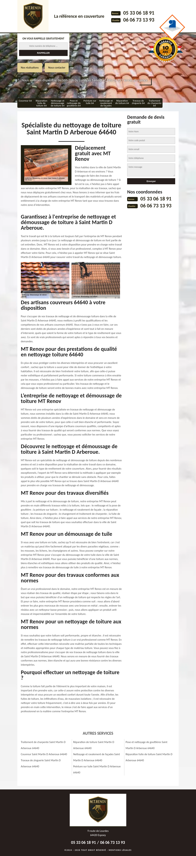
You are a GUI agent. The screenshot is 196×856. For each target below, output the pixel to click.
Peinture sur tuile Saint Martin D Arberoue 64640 (97, 769)
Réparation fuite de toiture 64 (41, 103)
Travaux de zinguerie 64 (138, 102)
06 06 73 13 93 (138, 20)
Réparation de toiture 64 (122, 102)
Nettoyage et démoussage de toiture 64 (58, 103)
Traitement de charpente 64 (154, 103)
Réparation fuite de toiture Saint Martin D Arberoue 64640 (149, 757)
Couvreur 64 (25, 100)
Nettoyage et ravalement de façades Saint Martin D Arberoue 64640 (96, 757)
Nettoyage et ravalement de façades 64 (106, 103)
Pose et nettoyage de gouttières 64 (74, 103)
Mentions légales (120, 850)
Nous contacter (56, 67)
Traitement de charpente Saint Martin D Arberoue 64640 (43, 745)
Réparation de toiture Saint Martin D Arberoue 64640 (93, 745)
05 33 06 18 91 (138, 13)
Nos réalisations (30, 67)
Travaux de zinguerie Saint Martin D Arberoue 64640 (41, 763)
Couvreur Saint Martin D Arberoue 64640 (44, 754)
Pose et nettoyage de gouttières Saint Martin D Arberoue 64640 (146, 745)
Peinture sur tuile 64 (89, 102)
